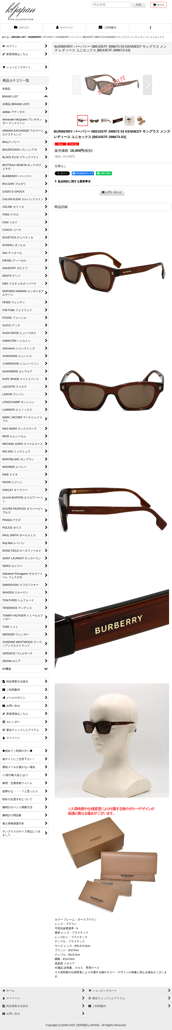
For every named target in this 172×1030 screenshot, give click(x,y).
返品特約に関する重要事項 (72, 181)
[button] (150, 28)
